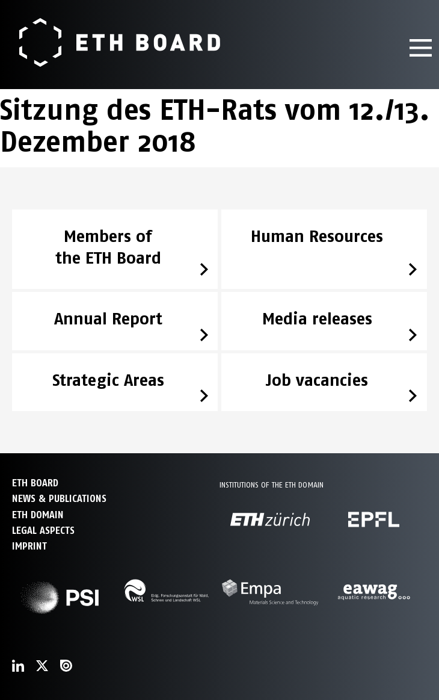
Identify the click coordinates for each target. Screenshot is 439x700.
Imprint (29, 546)
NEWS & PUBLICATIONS (59, 498)
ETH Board (35, 483)
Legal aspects (43, 530)
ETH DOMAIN (38, 515)
